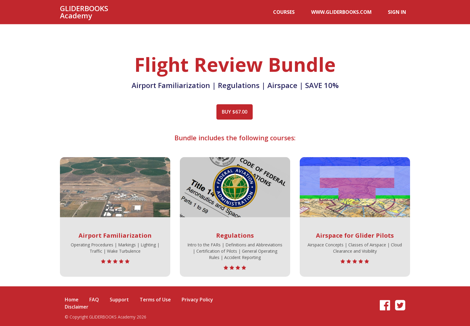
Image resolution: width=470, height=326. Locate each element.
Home (72, 296)
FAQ (94, 296)
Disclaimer (76, 303)
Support (119, 296)
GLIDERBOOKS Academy (84, 12)
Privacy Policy (197, 296)
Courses (304, 12)
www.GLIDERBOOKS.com (353, 12)
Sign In (401, 12)
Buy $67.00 (232, 111)
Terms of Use (155, 296)
